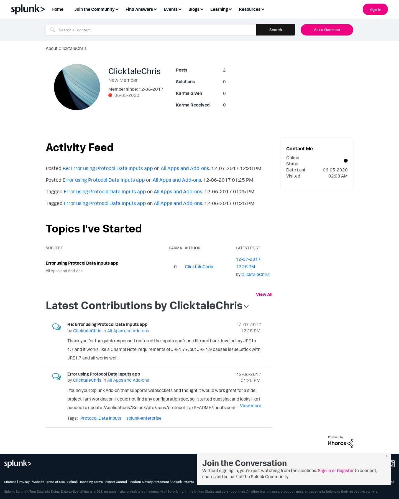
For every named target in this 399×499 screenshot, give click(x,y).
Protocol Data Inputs (100, 418)
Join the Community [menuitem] (94, 9)
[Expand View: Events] (180, 8)
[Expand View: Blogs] (201, 8)
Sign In (375, 9)
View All (264, 294)
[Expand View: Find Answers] (155, 8)
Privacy (24, 482)
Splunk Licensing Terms (85, 482)
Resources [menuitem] (249, 9)
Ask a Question (327, 29)
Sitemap (10, 482)
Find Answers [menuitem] (139, 9)
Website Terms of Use (48, 482)
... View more (249, 356)
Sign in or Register (336, 470)
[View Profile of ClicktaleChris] (199, 266)
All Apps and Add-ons (185, 168)
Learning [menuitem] (219, 9)
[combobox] (151, 30)
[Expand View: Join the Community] (117, 8)
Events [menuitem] (171, 9)
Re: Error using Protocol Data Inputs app (108, 168)
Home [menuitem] (57, 9)
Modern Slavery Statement (149, 482)
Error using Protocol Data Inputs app (104, 180)
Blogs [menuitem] (194, 9)
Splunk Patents (183, 482)
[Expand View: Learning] (230, 8)
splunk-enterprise (144, 418)
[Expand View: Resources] (262, 8)
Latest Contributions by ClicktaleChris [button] (144, 305)
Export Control (116, 482)
